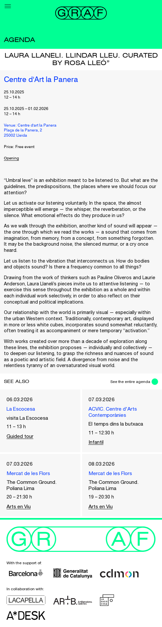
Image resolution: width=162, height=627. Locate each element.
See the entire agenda (129, 381)
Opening (11, 158)
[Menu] (8, 6)
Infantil (96, 443)
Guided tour (20, 436)
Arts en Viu (19, 508)
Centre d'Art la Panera (42, 80)
